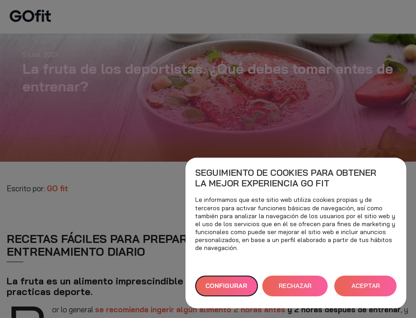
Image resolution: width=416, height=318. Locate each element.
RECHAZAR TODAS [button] (295, 289)
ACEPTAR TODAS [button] (366, 289)
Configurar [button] (226, 286)
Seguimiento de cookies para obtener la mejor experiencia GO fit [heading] (285, 178)
